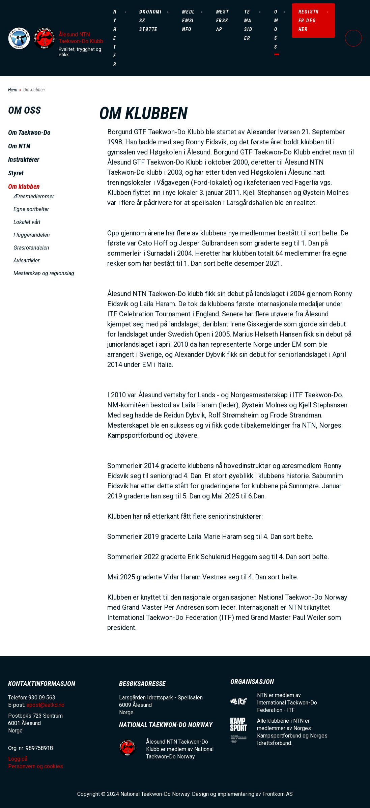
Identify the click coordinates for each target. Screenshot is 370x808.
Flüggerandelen (31, 235)
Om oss (276, 29)
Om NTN (19, 146)
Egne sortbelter (31, 209)
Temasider (248, 25)
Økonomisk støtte (150, 20)
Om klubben (24, 186)
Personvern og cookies (35, 766)
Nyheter (115, 38)
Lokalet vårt (26, 222)
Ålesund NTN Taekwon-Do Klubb (81, 38)
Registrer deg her (308, 20)
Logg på (353, 38)
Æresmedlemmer (33, 196)
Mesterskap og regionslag (43, 273)
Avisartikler (26, 260)
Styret (16, 173)
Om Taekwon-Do (29, 132)
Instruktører (23, 159)
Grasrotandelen (31, 247)
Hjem (12, 89)
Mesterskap (222, 20)
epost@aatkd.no (45, 705)
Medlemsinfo (188, 20)
